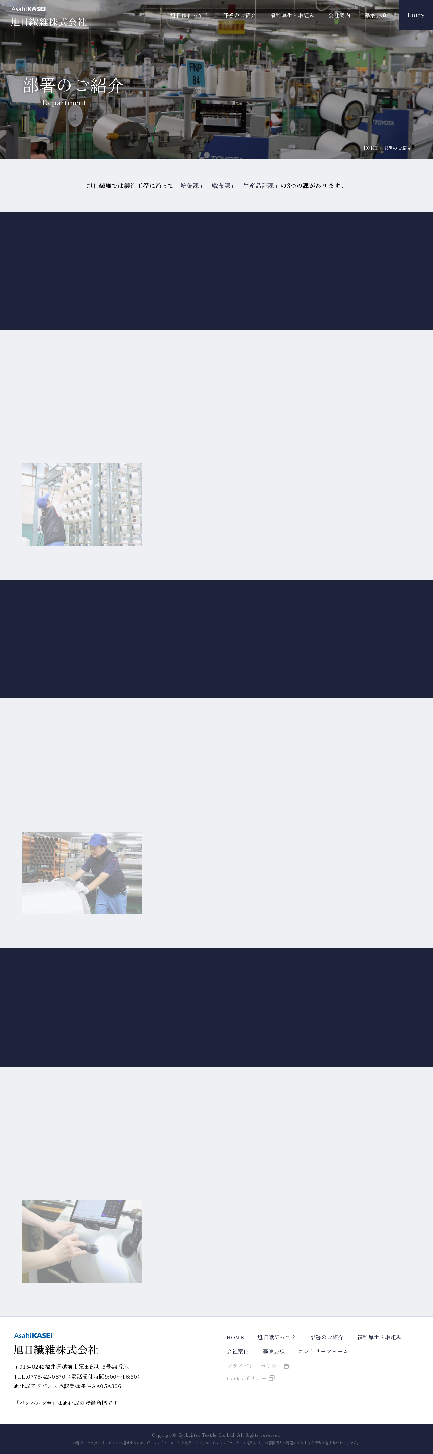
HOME (371, 148)
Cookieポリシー (247, 1378)
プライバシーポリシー (254, 1366)
